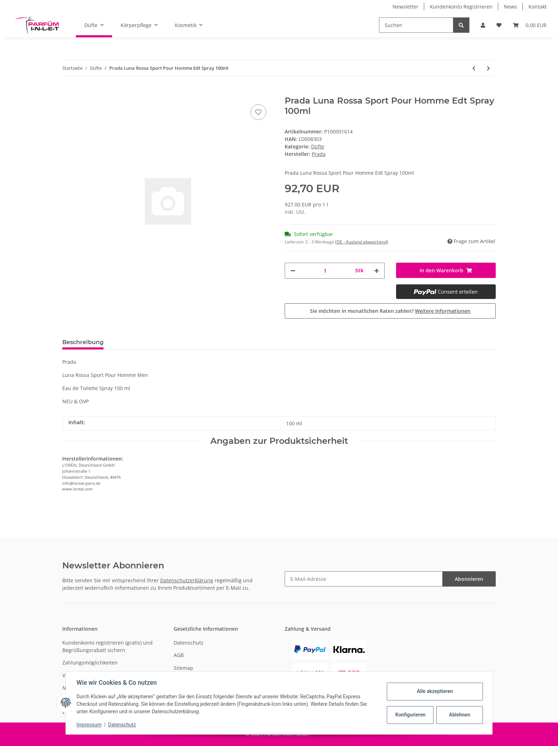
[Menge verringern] (293, 270)
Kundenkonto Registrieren (461, 6)
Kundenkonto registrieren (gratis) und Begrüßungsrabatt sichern (107, 646)
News (510, 6)
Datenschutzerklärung (186, 580)
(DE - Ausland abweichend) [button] (361, 242)
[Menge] (325, 270)
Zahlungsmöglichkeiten (90, 662)
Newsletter (405, 6)
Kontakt (537, 6)
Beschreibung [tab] (83, 342)
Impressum (89, 724)
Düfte (317, 146)
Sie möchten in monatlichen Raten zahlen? (390, 311)
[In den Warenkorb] (68, 92)
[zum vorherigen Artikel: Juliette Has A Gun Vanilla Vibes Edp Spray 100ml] (474, 68)
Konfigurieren (410, 715)
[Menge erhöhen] (376, 270)
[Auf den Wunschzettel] (258, 112)
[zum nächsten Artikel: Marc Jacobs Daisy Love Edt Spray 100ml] (488, 68)
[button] (483, 25)
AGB (179, 655)
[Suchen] (416, 25)
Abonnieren (469, 579)
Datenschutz (189, 642)
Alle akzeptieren (434, 691)
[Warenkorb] (529, 25)
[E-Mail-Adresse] (364, 579)
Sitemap (183, 667)
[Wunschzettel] (499, 25)
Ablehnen (458, 715)
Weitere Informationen (442, 311)
